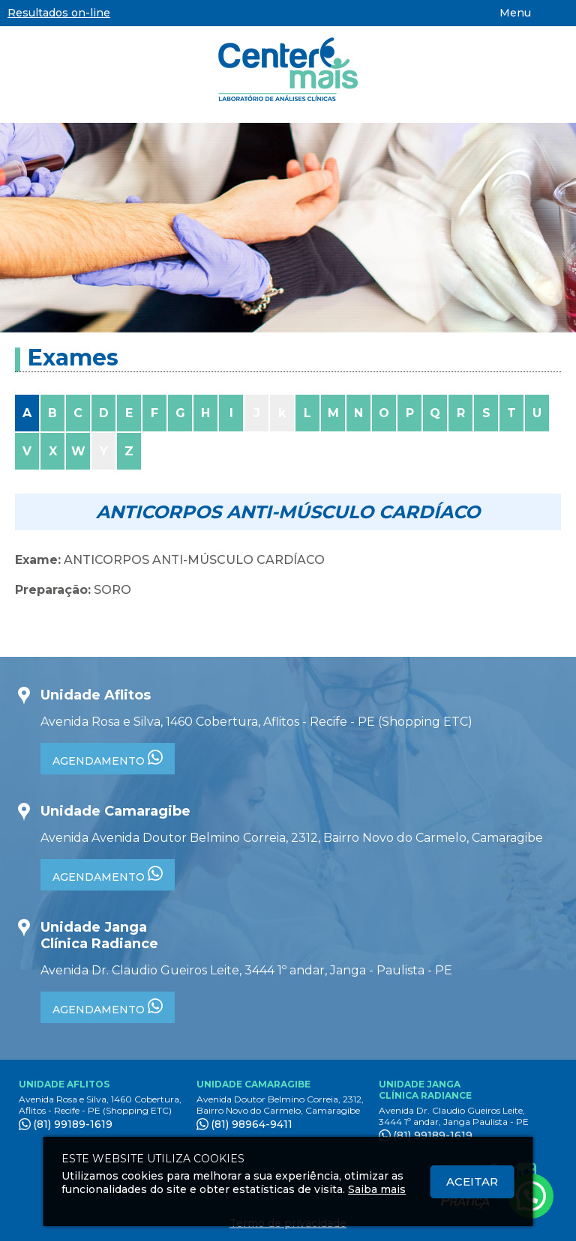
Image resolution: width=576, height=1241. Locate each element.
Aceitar (472, 1181)
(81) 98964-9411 (251, 1124)
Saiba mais (377, 1189)
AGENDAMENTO (107, 759)
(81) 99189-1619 (72, 1124)
